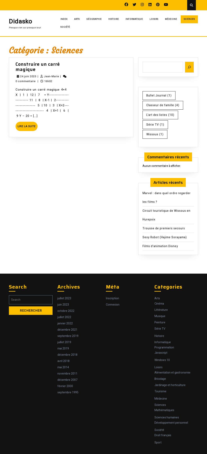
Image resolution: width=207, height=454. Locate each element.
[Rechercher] (189, 67)
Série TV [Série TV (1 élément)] (155, 125)
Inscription (112, 298)
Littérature (161, 310)
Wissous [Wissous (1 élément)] (155, 134)
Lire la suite (28, 127)
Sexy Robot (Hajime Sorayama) (165, 237)
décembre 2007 (67, 380)
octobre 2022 (65, 311)
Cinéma (159, 304)
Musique (159, 316)
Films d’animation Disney (160, 246)
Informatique (134, 19)
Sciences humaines (166, 417)
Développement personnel (171, 423)
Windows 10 (162, 360)
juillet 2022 (64, 317)
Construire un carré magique (38, 67)
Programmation (164, 347)
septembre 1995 (67, 392)
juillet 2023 (64, 298)
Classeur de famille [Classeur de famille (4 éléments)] (162, 105)
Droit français (162, 435)
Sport (158, 442)
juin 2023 (63, 305)
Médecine (171, 19)
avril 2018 (63, 361)
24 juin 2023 (28, 76)
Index (64, 19)
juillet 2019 (64, 342)
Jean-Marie (51, 76)
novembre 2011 (67, 373)
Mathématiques (164, 410)
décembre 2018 (67, 355)
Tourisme (160, 391)
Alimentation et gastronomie (172, 372)
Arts (77, 19)
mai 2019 (63, 348)
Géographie (94, 19)
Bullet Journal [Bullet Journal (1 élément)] (159, 95)
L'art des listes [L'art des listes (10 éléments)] (160, 115)
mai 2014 (63, 367)
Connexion (112, 305)
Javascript (160, 353)
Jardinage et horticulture (170, 385)
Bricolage (160, 379)
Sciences (189, 19)
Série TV (159, 329)
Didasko (20, 21)
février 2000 (65, 386)
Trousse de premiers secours (164, 228)
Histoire (113, 19)
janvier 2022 (65, 323)
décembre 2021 (67, 330)
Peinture (159, 322)
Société (65, 27)
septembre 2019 (67, 336)
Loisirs (154, 19)
